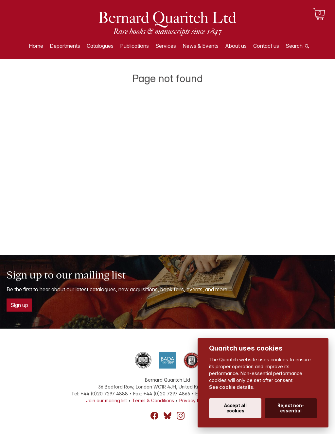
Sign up (19, 305)
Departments (65, 46)
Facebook (154, 416)
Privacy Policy (194, 400)
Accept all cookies (235, 408)
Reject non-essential (290, 408)
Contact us (266, 46)
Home (36, 46)
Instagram (181, 416)
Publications (134, 46)
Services (165, 46)
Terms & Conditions (153, 400)
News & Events (201, 46)
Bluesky (167, 416)
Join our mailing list (106, 400)
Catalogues (100, 46)
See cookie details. (232, 387)
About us (236, 46)
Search (294, 46)
